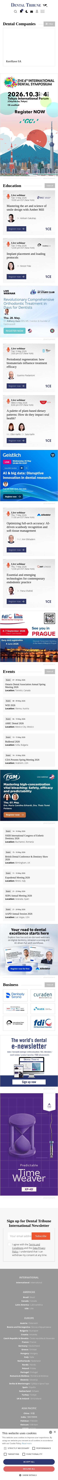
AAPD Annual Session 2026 (18, 914)
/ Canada (29, 1301)
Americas (29, 1292)
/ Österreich (29, 1323)
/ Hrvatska (29, 1334)
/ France (29, 1342)
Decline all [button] (29, 1469)
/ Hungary (29, 1353)
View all (50, 185)
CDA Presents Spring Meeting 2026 (22, 759)
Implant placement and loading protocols (26, 255)
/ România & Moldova (29, 1376)
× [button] (55, 1432)
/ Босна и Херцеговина (29, 1327)
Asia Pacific (29, 1408)
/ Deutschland (29, 1346)
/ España (29, 1387)
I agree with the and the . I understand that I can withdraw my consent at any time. (29, 1250)
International (29, 1277)
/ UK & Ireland (29, 1398)
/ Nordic (29, 1364)
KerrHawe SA (13, 61)
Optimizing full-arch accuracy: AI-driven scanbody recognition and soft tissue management (28, 527)
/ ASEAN (29, 1428)
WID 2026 (10, 705)
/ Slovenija (29, 1379)
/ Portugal (29, 1372)
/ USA (29, 1308)
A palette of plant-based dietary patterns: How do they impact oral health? (28, 414)
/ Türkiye (29, 1394)
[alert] (29, 1454)
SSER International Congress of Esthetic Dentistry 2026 (24, 837)
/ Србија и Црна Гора (29, 1383)
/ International (29, 1282)
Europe (29, 1318)
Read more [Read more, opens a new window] (27, 1443)
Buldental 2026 (12, 741)
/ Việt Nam (29, 1424)
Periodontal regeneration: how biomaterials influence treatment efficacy (27, 363)
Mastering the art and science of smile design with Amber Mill (27, 207)
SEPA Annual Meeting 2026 (18, 895)
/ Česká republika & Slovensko (29, 1338)
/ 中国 (29, 1413)
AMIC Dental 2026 (14, 723)
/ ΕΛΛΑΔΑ (29, 1349)
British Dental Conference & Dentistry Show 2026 (26, 858)
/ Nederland (29, 1361)
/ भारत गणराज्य (29, 1417)
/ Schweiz (29, 1391)
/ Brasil (29, 1297)
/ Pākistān (29, 1420)
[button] (29, 1475)
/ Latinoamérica (29, 1304)
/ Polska (29, 1368)
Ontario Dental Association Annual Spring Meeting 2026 (25, 685)
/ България (29, 1330)
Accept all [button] (29, 1462)
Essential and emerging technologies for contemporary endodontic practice (26, 578)
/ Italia (29, 1357)
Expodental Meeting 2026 (17, 877)
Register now (16, 228)
